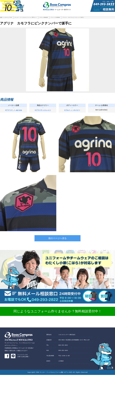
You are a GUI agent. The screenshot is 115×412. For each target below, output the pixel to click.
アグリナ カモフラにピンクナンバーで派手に (73, 18)
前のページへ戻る (57, 239)
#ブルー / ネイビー (72, 111)
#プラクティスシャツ (43, 111)
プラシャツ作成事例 (55, 18)
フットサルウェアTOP (7, 18)
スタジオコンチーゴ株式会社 (66, 335)
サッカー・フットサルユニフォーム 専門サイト (26, 18)
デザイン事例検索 (44, 18)
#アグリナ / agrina (13, 111)
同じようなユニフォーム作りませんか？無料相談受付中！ (57, 312)
